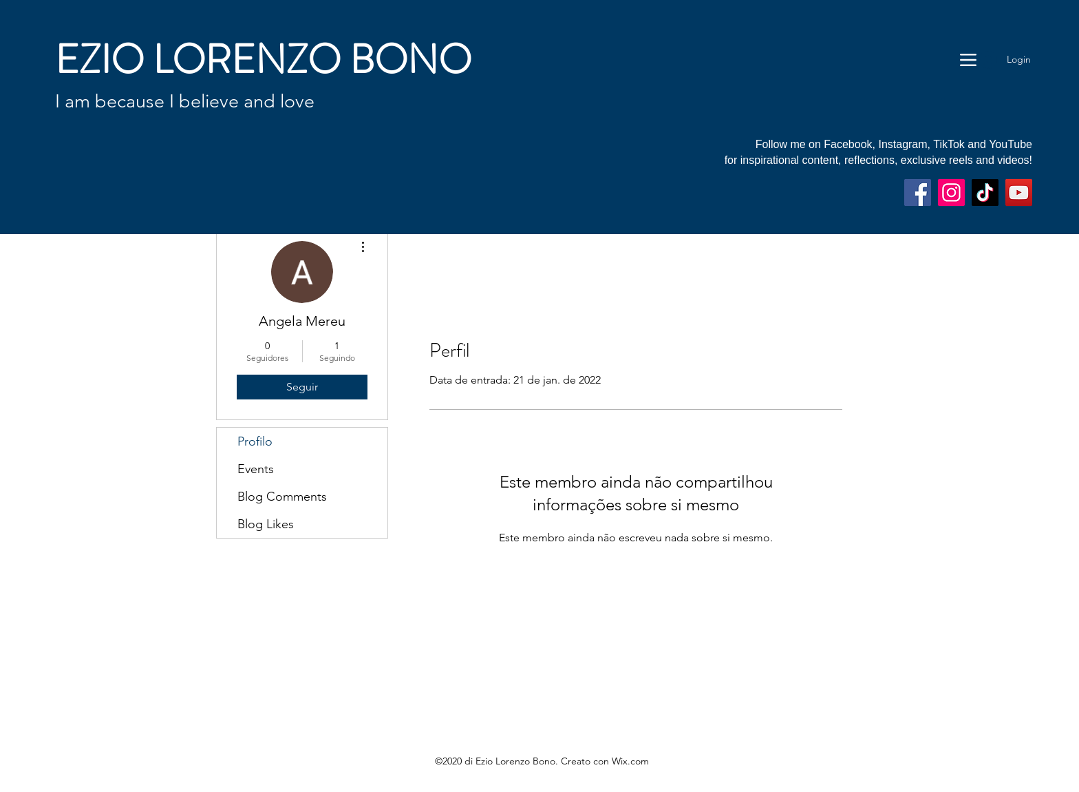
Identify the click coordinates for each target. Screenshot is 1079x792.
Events (255, 469)
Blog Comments (282, 496)
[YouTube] (1018, 192)
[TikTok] (985, 192)
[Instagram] (951, 192)
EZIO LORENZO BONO (263, 59)
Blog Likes (265, 524)
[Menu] (968, 60)
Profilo (255, 441)
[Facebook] (917, 192)
